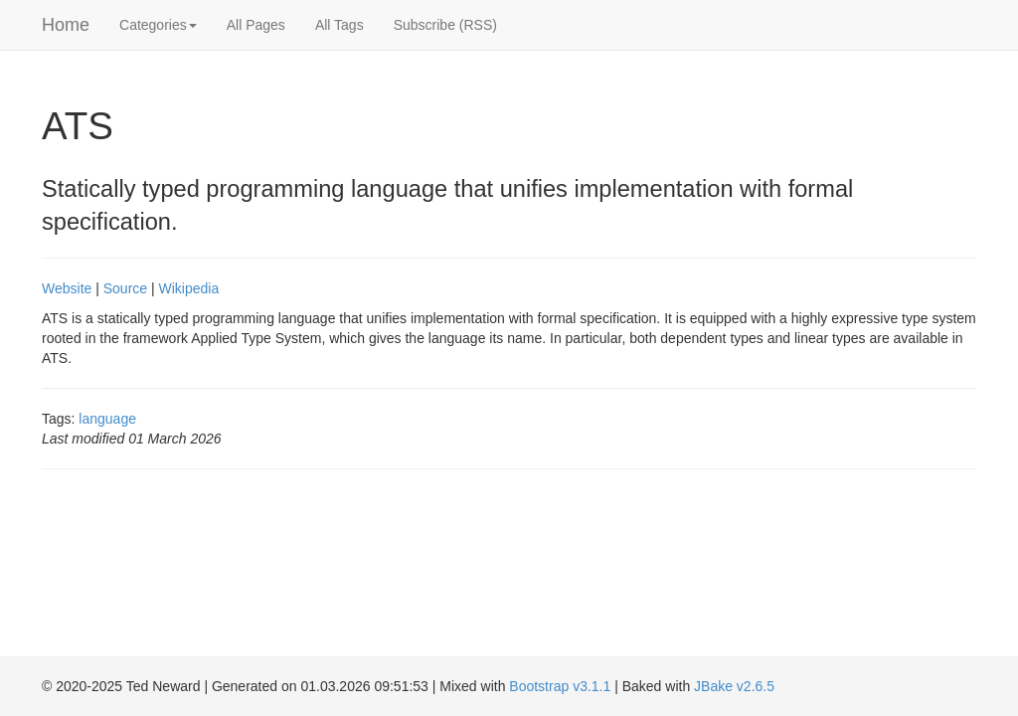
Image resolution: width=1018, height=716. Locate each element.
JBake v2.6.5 (734, 686)
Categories (158, 25)
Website (66, 288)
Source (125, 288)
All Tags (339, 25)
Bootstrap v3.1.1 (559, 686)
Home (65, 25)
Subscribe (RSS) (445, 25)
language (107, 419)
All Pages (256, 25)
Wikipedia (189, 288)
